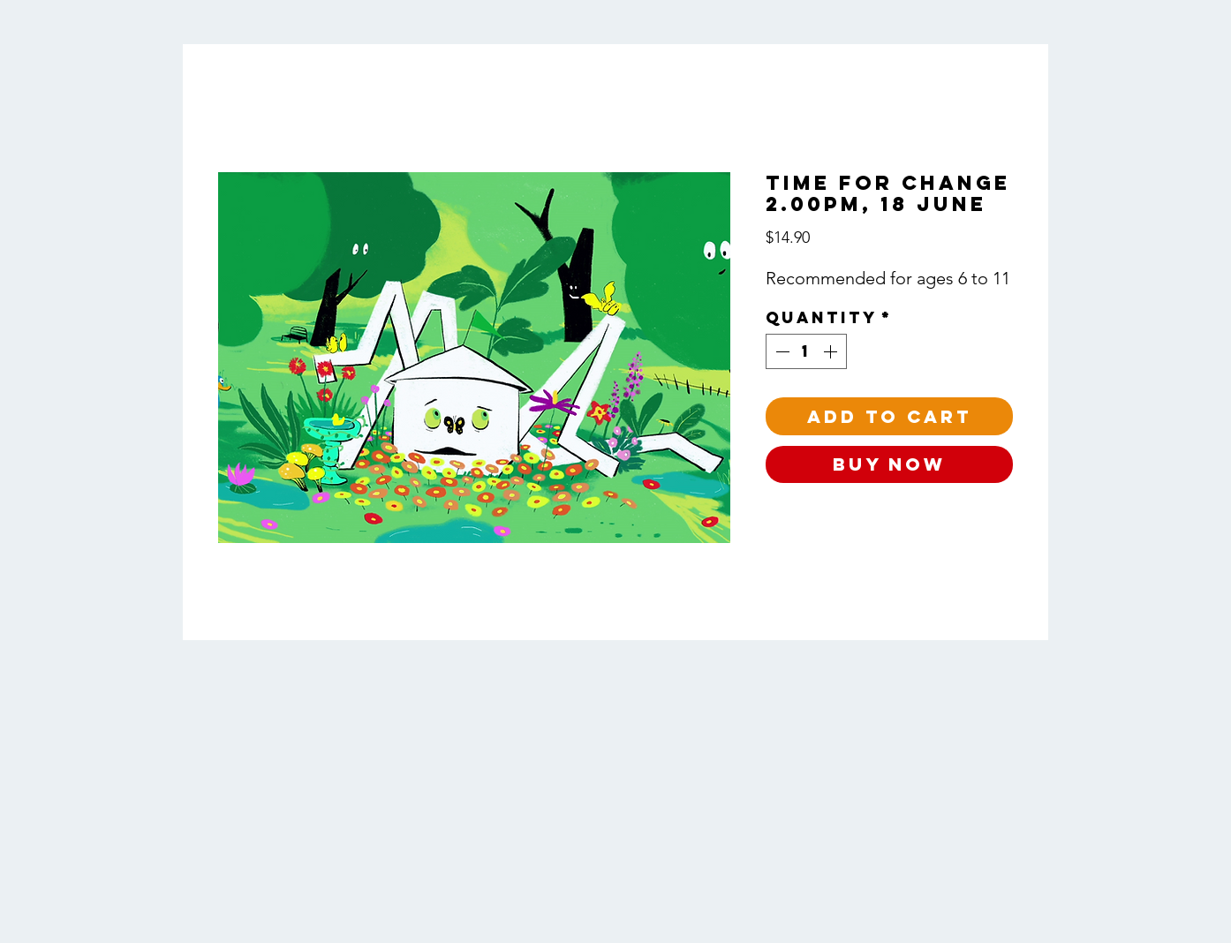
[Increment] (831, 351)
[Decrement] (780, 351)
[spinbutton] (806, 351)
